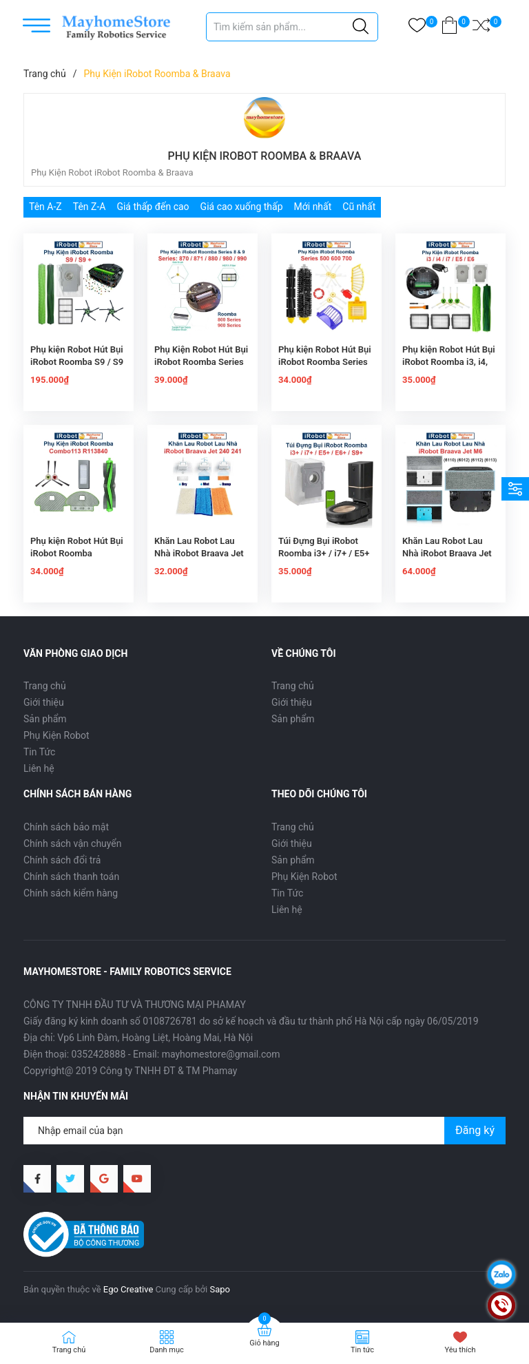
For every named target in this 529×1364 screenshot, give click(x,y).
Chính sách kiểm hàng (70, 893)
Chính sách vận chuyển (72, 843)
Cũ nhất (358, 206)
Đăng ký (475, 1130)
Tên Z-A (89, 206)
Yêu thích (459, 1349)
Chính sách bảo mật (66, 826)
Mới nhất (313, 206)
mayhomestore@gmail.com (221, 1054)
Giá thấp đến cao (152, 206)
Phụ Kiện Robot (56, 735)
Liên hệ (38, 768)
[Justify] (360, 27)
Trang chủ (44, 685)
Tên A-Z (45, 206)
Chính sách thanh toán (71, 876)
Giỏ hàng (264, 1343)
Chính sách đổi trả (62, 859)
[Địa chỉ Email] (264, 1130)
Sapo (219, 1289)
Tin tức (362, 1349)
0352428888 (99, 1054)
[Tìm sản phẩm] (292, 27)
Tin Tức (39, 751)
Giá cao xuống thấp (241, 206)
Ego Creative (128, 1289)
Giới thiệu (43, 702)
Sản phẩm (45, 718)
